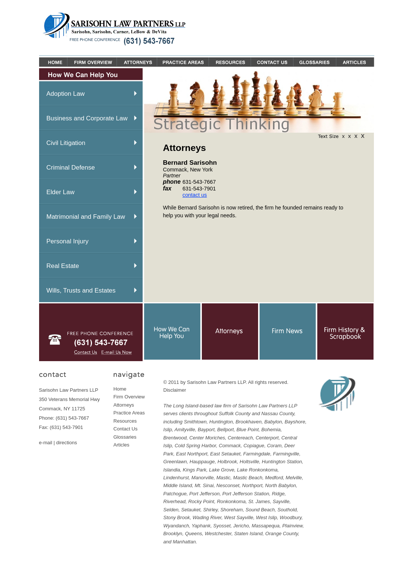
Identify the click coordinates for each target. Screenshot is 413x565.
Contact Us (126, 429)
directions (66, 442)
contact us (194, 195)
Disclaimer (174, 390)
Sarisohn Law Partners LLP (216, 382)
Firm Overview (129, 397)
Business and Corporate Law (87, 118)
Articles (122, 445)
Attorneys (124, 405)
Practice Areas (129, 413)
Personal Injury (68, 241)
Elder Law (60, 192)
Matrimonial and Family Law (86, 216)
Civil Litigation (66, 142)
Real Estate (63, 265)
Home (120, 389)
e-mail (46, 442)
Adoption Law (66, 93)
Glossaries (125, 437)
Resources (125, 421)
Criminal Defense (71, 167)
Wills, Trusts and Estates (81, 290)
